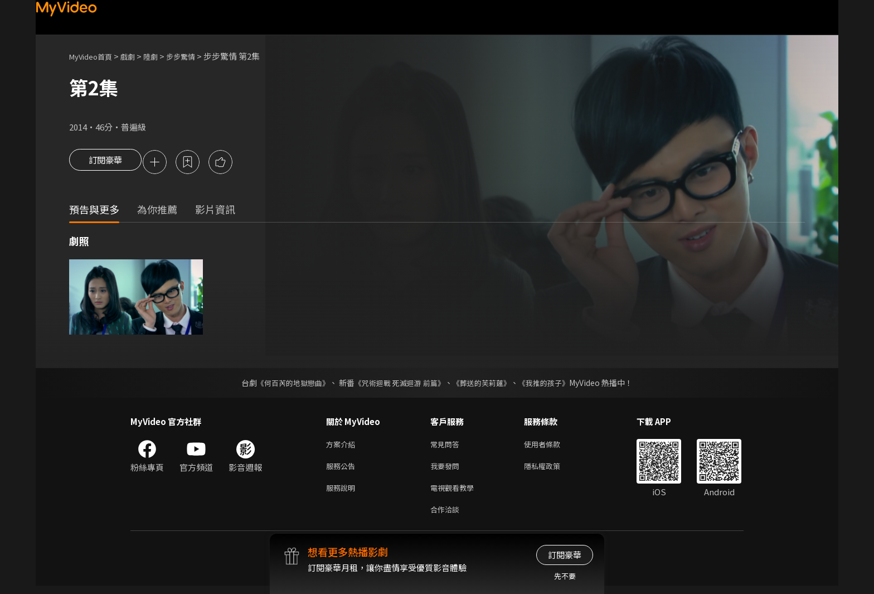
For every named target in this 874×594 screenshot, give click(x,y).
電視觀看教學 (455, 493)
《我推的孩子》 (552, 384)
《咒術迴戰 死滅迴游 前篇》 (398, 384)
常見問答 (447, 446)
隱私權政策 (551, 470)
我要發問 (447, 470)
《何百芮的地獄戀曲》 (286, 384)
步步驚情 (195, 56)
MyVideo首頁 (94, 56)
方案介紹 (343, 446)
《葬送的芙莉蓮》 (486, 384)
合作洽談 (447, 517)
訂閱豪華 (105, 163)
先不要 (565, 576)
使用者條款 (551, 446)
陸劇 (161, 56)
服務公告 (343, 470)
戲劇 (136, 56)
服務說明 (343, 493)
